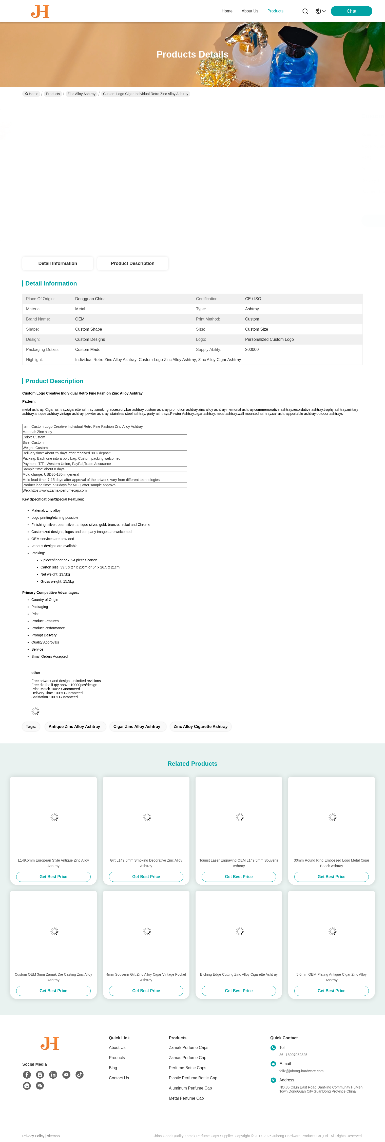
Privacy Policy (33, 1136)
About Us (117, 1047)
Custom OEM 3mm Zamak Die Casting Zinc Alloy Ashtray (53, 977)
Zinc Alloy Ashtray (82, 94)
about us (250, 11)
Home (227, 11)
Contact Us (119, 1078)
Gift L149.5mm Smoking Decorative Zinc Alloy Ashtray (146, 863)
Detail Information (57, 263)
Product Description (133, 263)
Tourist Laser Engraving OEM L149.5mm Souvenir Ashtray (238, 863)
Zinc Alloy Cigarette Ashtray (201, 726)
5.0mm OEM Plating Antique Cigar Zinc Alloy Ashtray (331, 977)
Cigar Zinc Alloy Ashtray (136, 726)
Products (53, 94)
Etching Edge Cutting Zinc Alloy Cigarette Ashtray (239, 974)
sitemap (53, 1136)
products (275, 11)
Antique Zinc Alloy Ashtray (74, 726)
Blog (113, 1068)
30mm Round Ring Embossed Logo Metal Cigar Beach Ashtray (331, 863)
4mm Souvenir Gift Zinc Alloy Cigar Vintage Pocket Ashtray (146, 977)
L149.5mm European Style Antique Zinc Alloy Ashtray (53, 863)
